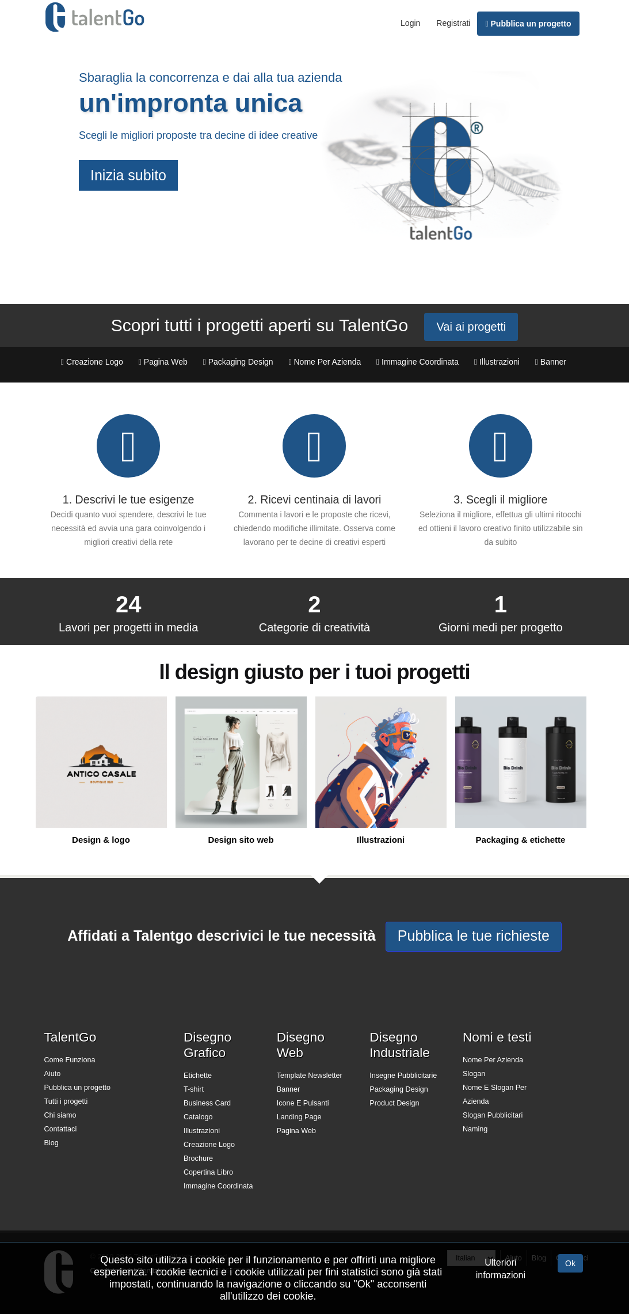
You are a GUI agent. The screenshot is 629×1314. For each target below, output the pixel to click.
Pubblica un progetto (528, 23)
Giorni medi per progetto (501, 627)
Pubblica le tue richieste (474, 935)
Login (410, 23)
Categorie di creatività (314, 627)
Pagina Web (296, 1131)
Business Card (207, 1103)
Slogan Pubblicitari (493, 1115)
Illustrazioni (202, 1131)
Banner (288, 1089)
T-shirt (194, 1089)
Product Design (394, 1103)
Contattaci (60, 1129)
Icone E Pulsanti (303, 1103)
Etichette (198, 1075)
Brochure (198, 1158)
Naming (475, 1129)
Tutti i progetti (66, 1101)
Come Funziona (70, 1060)
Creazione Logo (209, 1145)
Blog (51, 1143)
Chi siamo (60, 1115)
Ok (570, 1263)
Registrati (453, 23)
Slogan (474, 1074)
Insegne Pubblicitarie (403, 1075)
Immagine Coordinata (218, 1186)
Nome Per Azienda (493, 1060)
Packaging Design (398, 1089)
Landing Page (299, 1117)
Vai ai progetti (471, 326)
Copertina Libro (208, 1172)
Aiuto (52, 1074)
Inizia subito (128, 175)
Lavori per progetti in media (128, 627)
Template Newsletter (309, 1075)
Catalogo (198, 1117)
